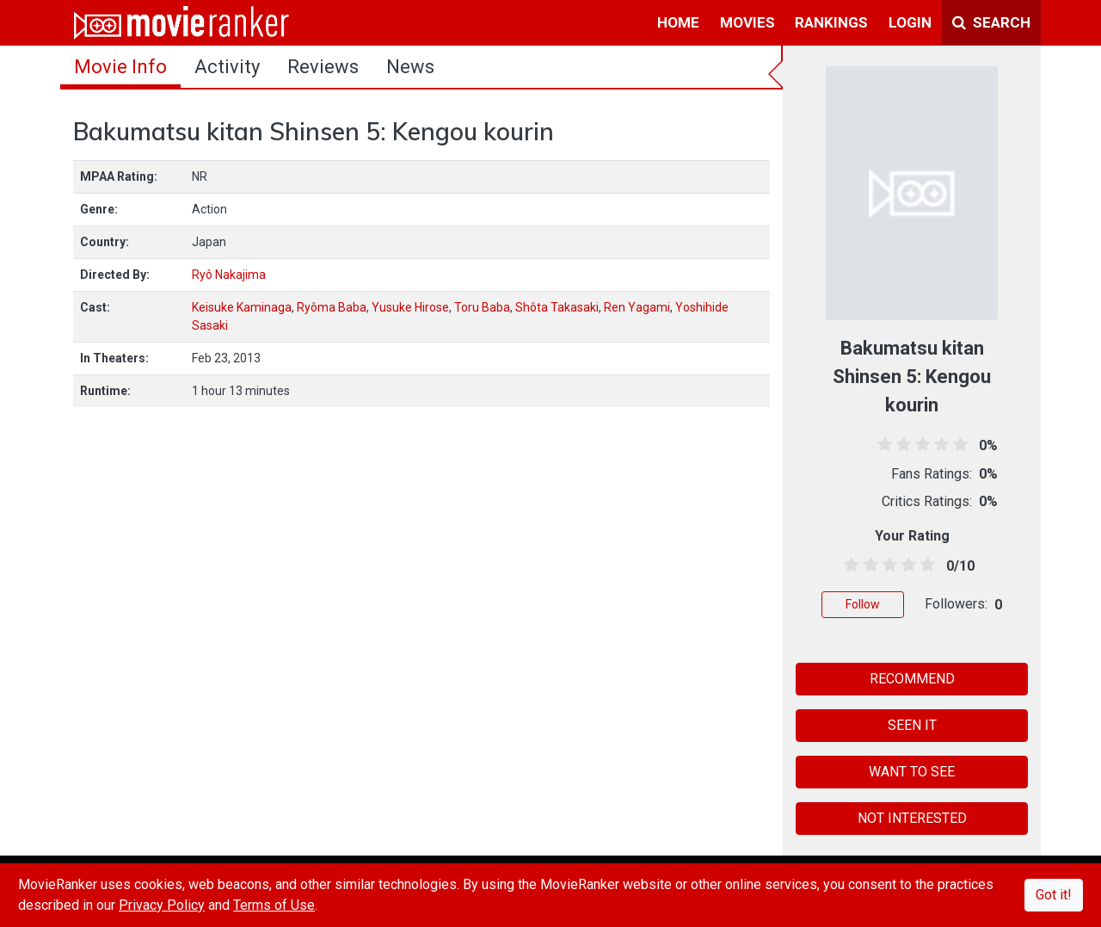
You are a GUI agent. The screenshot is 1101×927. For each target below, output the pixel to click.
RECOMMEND (912, 679)
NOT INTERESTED (912, 818)
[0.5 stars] (848, 565)
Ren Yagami (637, 307)
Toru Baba (482, 307)
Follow (863, 604)
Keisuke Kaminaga (242, 307)
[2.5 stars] (886, 565)
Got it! (1054, 895)
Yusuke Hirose (410, 307)
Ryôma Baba (331, 307)
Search (991, 22)
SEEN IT (912, 725)
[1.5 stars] (867, 565)
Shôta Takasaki (557, 307)
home (678, 22)
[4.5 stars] (925, 565)
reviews (323, 66)
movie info (120, 66)
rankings (831, 22)
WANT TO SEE (912, 771)
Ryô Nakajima (229, 274)
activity (227, 66)
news (410, 66)
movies (747, 22)
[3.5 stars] (906, 565)
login (910, 22)
